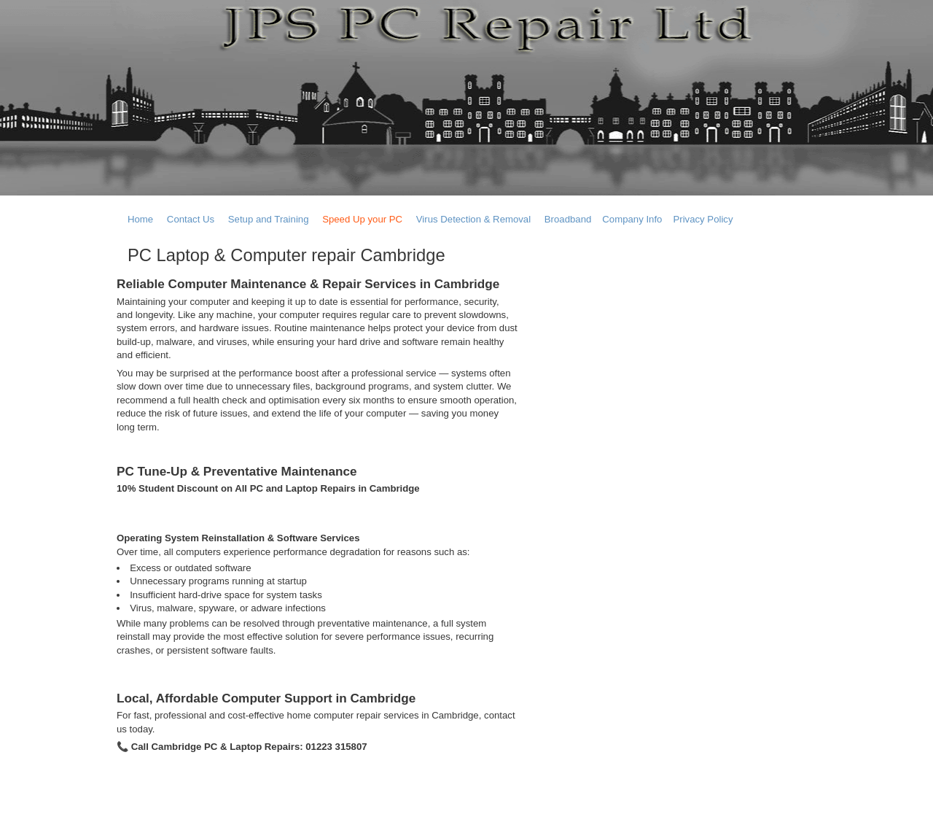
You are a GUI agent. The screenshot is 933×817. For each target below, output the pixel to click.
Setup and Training (268, 219)
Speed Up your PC (362, 219)
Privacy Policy (703, 219)
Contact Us (190, 219)
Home (140, 219)
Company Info (632, 219)
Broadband (568, 219)
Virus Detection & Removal (473, 219)
